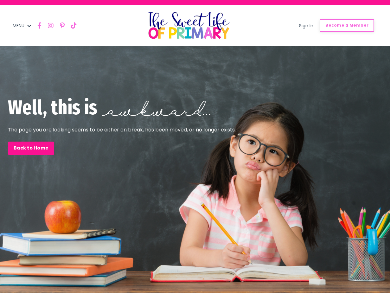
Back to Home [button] (31, 148)
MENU (22, 25)
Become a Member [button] (346, 25)
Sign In (306, 25)
